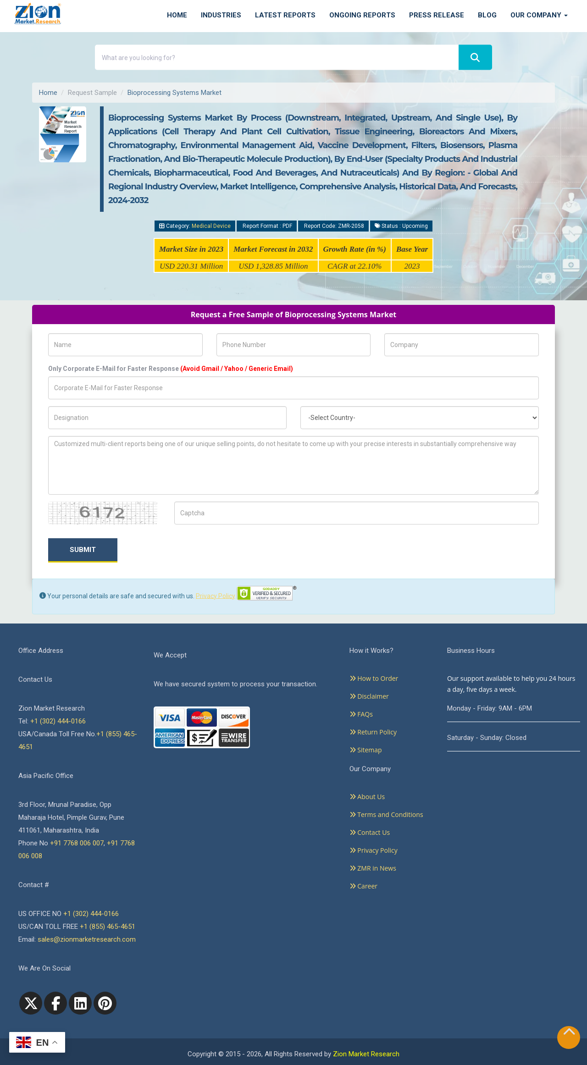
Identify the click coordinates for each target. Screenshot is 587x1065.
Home (177, 15)
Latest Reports (285, 15)
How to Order (374, 678)
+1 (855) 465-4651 (107, 926)
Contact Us (369, 832)
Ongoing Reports (362, 15)
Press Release (436, 15)
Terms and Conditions (386, 814)
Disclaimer (369, 696)
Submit (83, 550)
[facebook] (55, 1003)
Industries (221, 15)
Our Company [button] (539, 15)
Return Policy (373, 732)
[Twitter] (30, 1003)
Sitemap (365, 749)
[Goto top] (569, 1033)
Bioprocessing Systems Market (174, 92)
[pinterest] (105, 1003)
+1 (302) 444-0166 (58, 721)
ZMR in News (372, 868)
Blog (487, 15)
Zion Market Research (366, 1054)
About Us (367, 796)
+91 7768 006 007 (77, 843)
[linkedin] (80, 1003)
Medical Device (211, 226)
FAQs (361, 714)
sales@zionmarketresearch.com (87, 939)
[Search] (475, 57)
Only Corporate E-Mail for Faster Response (170, 368)
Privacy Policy (215, 595)
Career (363, 886)
